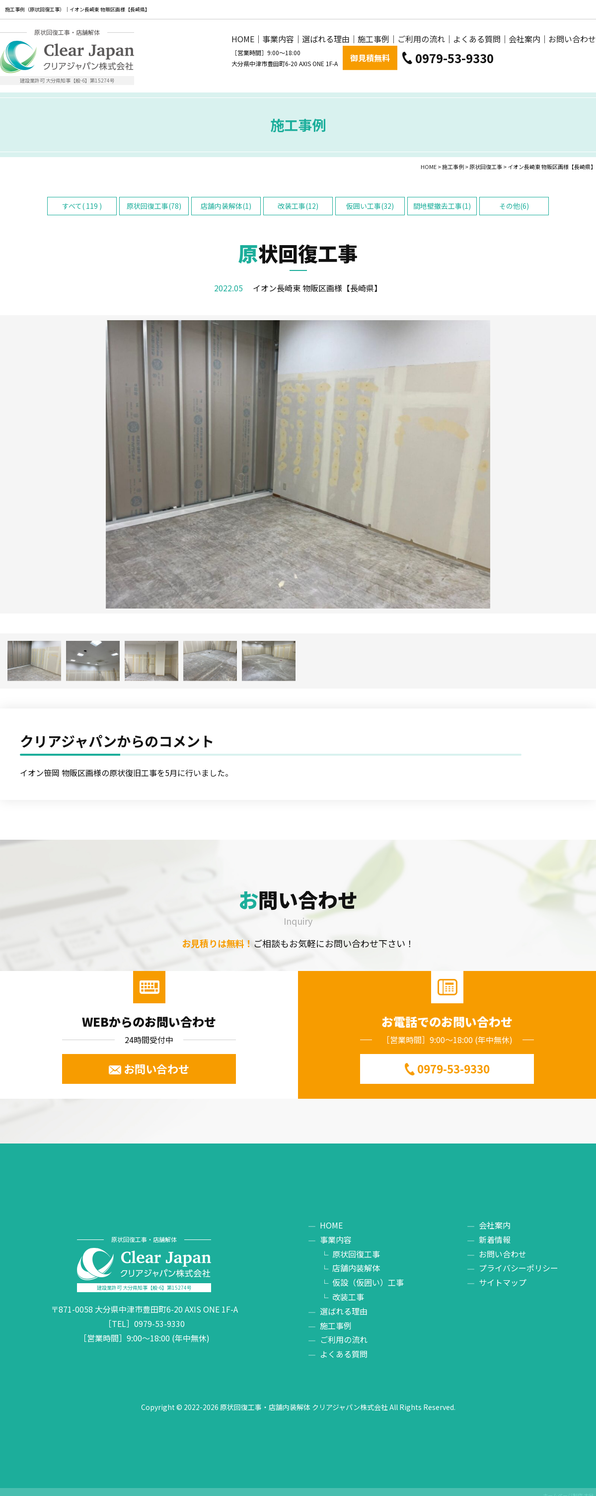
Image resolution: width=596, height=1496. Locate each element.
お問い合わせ (572, 69)
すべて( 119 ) (82, 199)
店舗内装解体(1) (226, 199)
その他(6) (514, 199)
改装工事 (348, 1290)
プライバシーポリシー (518, 1261)
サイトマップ (502, 1275)
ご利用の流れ (421, 69)
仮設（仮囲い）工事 (368, 1275)
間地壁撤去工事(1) (442, 199)
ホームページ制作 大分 (568, 1488)
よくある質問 (477, 69)
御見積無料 (472, 40)
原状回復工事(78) (154, 199)
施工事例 (373, 69)
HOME (242, 69)
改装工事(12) (298, 199)
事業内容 (278, 69)
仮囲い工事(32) (370, 199)
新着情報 (495, 1232)
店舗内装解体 (356, 1261)
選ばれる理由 (326, 69)
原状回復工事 (356, 1246)
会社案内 (524, 69)
